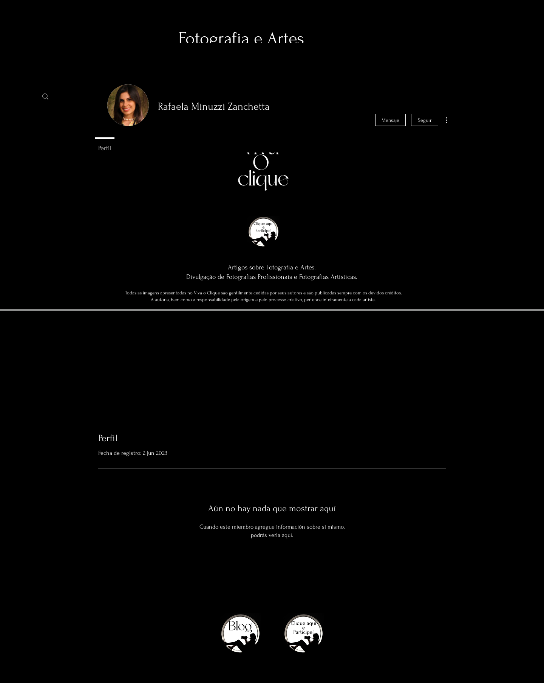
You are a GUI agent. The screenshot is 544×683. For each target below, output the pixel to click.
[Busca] (74, 96)
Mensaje (390, 120)
